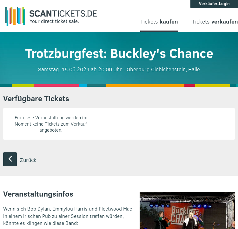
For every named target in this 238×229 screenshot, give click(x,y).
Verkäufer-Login (214, 3)
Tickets (159, 21)
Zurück (19, 159)
